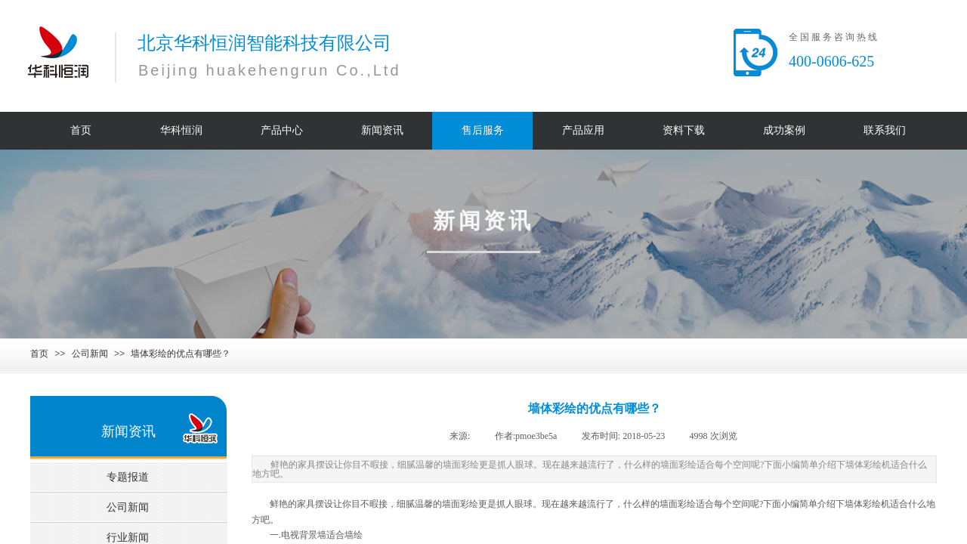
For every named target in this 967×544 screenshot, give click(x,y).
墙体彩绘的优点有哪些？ (180, 353)
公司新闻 (90, 353)
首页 (39, 353)
